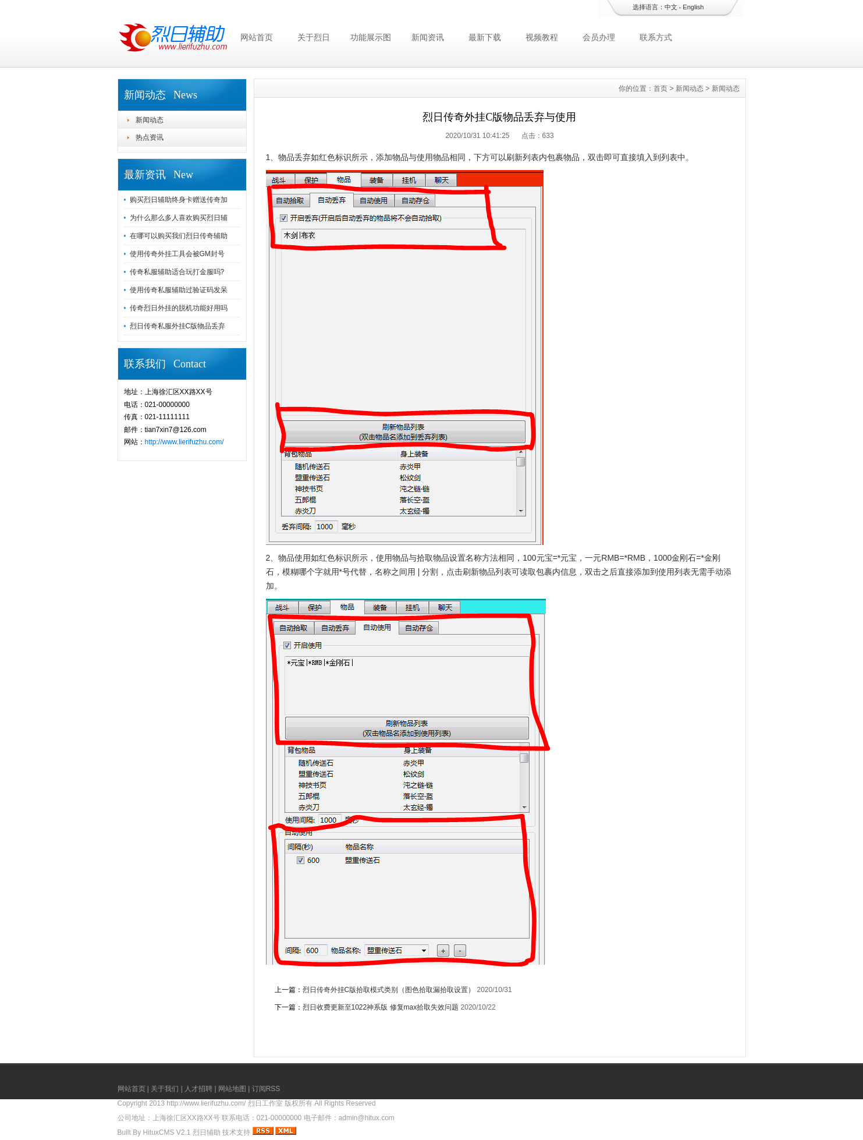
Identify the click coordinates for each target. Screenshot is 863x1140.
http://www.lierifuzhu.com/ (184, 442)
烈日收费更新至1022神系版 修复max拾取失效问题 (381, 1007)
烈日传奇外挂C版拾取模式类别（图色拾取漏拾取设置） (389, 990)
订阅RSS (266, 1089)
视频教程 (541, 37)
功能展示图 (370, 37)
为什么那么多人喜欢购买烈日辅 (179, 218)
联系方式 (656, 37)
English (693, 6)
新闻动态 (150, 120)
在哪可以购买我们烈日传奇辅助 (179, 236)
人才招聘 (198, 1089)
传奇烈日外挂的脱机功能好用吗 (179, 308)
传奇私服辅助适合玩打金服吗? (177, 272)
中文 (671, 6)
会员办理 (599, 37)
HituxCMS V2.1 (167, 1132)
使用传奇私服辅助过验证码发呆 (179, 290)
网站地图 (232, 1089)
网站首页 (256, 37)
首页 (660, 88)
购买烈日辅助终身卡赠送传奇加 (179, 200)
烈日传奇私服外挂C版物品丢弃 (178, 326)
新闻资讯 (427, 37)
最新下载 (484, 37)
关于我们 (165, 1089)
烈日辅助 (207, 1132)
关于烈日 (313, 37)
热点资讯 (150, 137)
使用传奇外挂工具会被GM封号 (177, 254)
